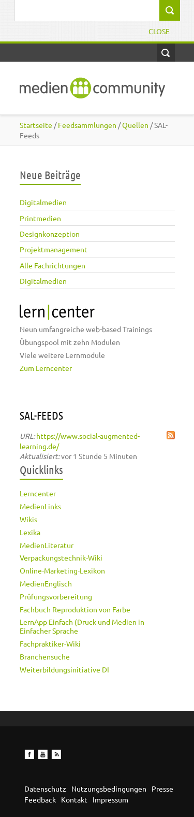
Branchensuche (45, 656)
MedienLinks (40, 506)
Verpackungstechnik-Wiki (61, 557)
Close (159, 31)
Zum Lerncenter (46, 367)
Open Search (166, 53)
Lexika (30, 532)
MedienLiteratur (46, 545)
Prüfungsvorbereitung (56, 596)
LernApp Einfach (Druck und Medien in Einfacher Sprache (82, 626)
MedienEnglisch (46, 583)
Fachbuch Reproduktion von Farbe (75, 609)
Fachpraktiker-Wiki (50, 643)
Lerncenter (38, 493)
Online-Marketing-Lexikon (62, 570)
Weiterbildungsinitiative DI (64, 669)
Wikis (28, 519)
